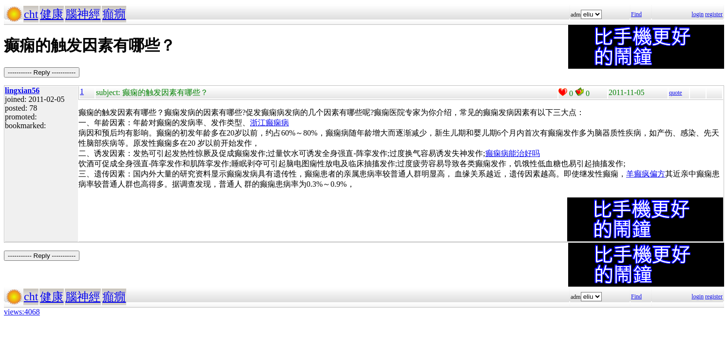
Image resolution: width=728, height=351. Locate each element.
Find (636, 14)
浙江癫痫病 (269, 122)
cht (31, 14)
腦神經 (82, 14)
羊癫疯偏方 (645, 174)
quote (675, 92)
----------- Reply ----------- (42, 72)
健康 (51, 14)
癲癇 (114, 14)
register (714, 14)
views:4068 (22, 312)
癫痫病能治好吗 (512, 153)
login (697, 14)
